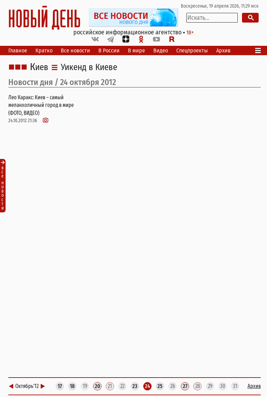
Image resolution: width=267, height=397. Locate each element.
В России (109, 50)
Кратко (43, 50)
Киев (39, 67)
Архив (223, 50)
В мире (136, 50)
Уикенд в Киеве (89, 67)
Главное (17, 50)
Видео (160, 50)
